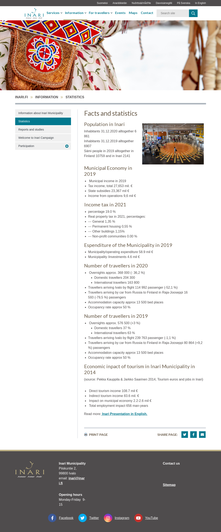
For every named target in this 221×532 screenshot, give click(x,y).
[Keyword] (173, 13)
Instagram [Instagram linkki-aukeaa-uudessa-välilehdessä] (116, 518)
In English (200, 3)
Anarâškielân (120, 3)
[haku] (193, 13)
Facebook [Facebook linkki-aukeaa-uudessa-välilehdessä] (60, 518)
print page (96, 434)
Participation (26, 146)
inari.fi (21, 97)
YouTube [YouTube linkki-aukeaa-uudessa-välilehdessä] (146, 518)
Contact (147, 13)
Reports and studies (31, 129)
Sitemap (169, 485)
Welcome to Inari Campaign (36, 137)
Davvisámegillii (164, 3)
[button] (184, 434)
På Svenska (183, 3)
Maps (133, 13)
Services (53, 13)
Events (120, 13)
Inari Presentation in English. (124, 414)
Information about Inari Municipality (40, 113)
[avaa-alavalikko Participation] (67, 146)
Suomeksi (102, 3)
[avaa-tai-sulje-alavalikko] (61, 12)
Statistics (24, 121)
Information (74, 13)
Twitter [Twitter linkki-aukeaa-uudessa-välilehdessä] (88, 518)
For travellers (99, 13)
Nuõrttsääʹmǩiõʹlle (141, 3)
